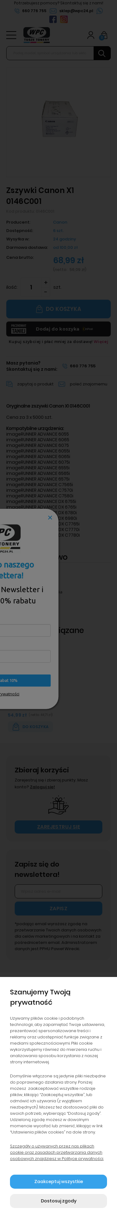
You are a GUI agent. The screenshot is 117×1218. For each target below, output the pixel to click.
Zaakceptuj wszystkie (58, 1181)
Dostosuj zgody (58, 1201)
